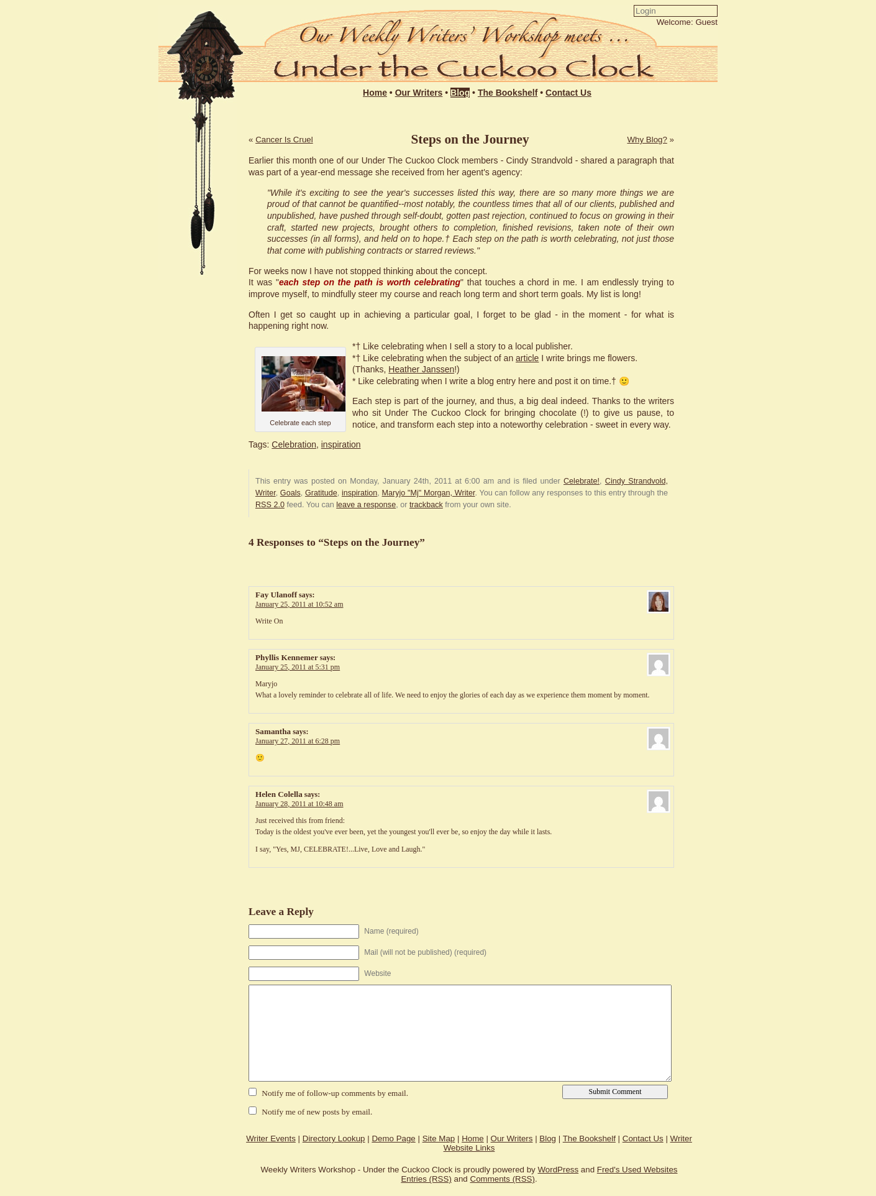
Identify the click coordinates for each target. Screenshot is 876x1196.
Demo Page (393, 1138)
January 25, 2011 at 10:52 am (299, 604)
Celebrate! (581, 481)
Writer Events (271, 1138)
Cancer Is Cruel (284, 139)
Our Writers (419, 93)
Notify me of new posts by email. (317, 1111)
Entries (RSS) (426, 1179)
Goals (290, 493)
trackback (426, 504)
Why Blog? (647, 139)
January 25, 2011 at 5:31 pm (297, 667)
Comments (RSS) (502, 1179)
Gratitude (321, 493)
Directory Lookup (334, 1138)
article (527, 358)
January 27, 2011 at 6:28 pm (297, 741)
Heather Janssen (421, 369)
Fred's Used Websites (637, 1169)
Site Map (438, 1138)
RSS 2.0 (270, 504)
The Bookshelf (507, 93)
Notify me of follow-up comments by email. (335, 1093)
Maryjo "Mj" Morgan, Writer (428, 493)
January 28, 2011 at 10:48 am (299, 803)
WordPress (557, 1169)
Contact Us (568, 93)
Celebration (293, 444)
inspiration (341, 444)
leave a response (366, 504)
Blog (460, 93)
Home (375, 93)
